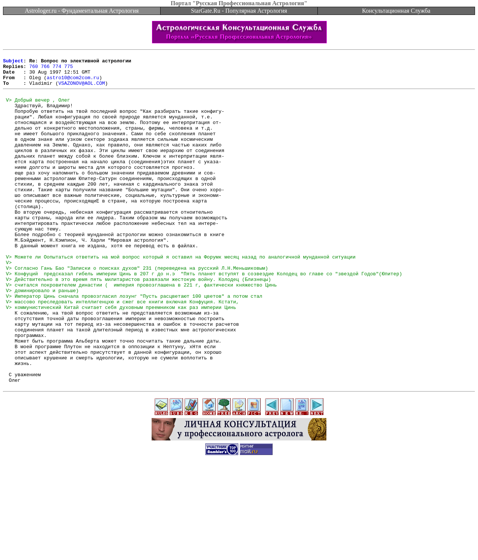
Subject (13, 62)
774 (57, 69)
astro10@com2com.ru (73, 83)
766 (45, 69)
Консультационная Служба (396, 10)
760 (33, 69)
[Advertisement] (239, 543)
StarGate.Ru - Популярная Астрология (239, 10)
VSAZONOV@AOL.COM (81, 89)
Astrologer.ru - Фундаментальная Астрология (82, 10)
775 (68, 69)
